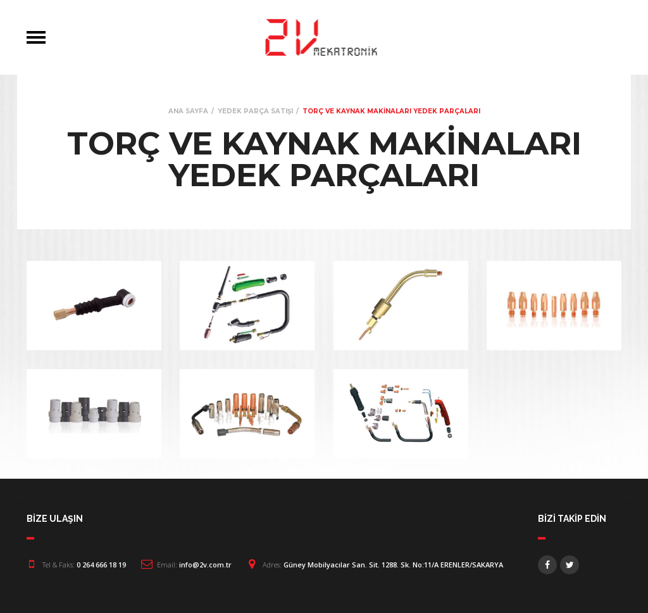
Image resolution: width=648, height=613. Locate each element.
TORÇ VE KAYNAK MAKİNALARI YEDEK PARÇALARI (391, 111)
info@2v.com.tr (205, 564)
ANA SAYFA (188, 111)
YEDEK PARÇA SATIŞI (255, 111)
